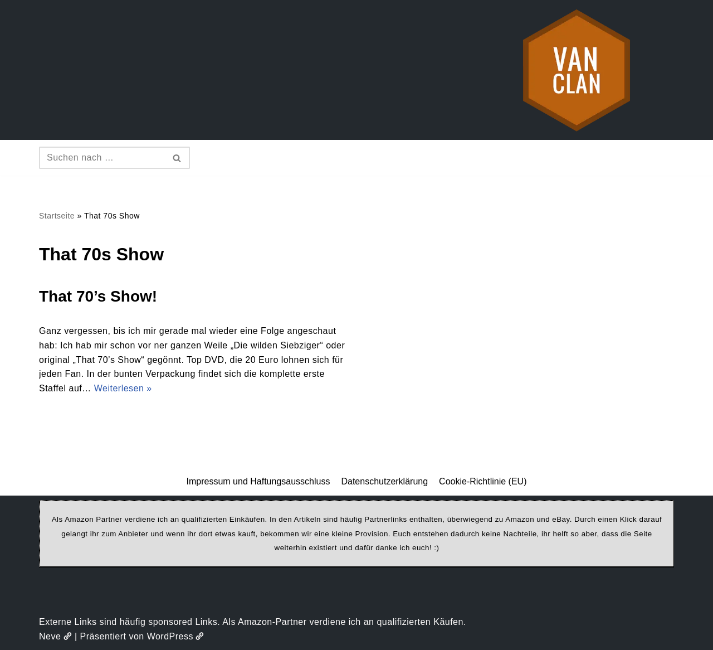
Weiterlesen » (123, 388)
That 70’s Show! (98, 296)
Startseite (57, 215)
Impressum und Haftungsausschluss (258, 481)
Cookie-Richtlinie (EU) (482, 481)
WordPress (175, 636)
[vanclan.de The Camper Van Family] (576, 70)
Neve (55, 636)
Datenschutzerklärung (384, 481)
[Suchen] (102, 158)
